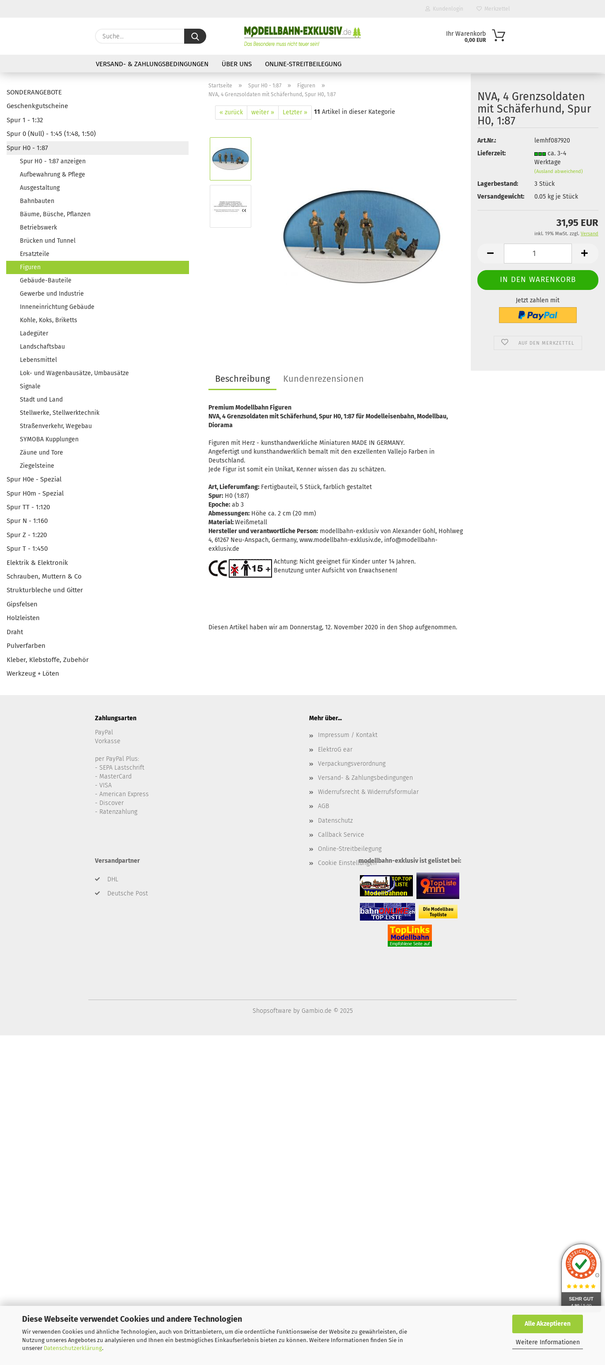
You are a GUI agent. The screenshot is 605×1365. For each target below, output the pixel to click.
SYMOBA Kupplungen (49, 439)
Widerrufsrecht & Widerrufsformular (368, 792)
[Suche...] (195, 36)
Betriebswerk (38, 227)
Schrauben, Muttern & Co (44, 576)
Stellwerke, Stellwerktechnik (59, 413)
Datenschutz (335, 820)
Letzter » (295, 112)
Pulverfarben (26, 646)
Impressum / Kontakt (348, 735)
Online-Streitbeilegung (303, 64)
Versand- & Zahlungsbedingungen (152, 64)
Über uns (237, 64)
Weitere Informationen (548, 1342)
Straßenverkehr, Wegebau (56, 426)
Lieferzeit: (491, 113)
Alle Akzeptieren (548, 1323)
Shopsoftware (272, 1011)
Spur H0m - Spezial (35, 493)
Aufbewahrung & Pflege (52, 174)
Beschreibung (242, 378)
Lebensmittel (38, 360)
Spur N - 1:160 (27, 521)
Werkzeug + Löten (33, 673)
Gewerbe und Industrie (52, 293)
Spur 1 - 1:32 (25, 120)
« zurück (231, 112)
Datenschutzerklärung (73, 1348)
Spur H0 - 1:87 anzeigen (53, 161)
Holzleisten (23, 618)
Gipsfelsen (22, 604)
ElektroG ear (335, 749)
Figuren (30, 267)
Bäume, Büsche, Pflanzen (55, 214)
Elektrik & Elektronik (37, 563)
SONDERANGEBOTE (34, 92)
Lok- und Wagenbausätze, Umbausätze (74, 373)
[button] (490, 213)
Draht (15, 632)
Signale (30, 386)
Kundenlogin (444, 9)
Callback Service (341, 835)
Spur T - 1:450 (27, 549)
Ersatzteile (34, 254)
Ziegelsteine (37, 466)
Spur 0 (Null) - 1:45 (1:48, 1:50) (51, 134)
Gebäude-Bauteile (46, 280)
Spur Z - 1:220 (27, 535)
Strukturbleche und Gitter (45, 590)
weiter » (262, 112)
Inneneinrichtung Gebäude (57, 307)
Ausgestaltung (40, 188)
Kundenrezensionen (323, 378)
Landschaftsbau (42, 346)
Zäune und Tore (41, 452)
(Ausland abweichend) (558, 131)
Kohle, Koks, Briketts (48, 320)
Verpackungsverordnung (352, 763)
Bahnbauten (37, 201)
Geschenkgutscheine (37, 106)
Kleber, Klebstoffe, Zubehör (48, 660)
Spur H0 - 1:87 (27, 148)
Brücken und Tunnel (48, 240)
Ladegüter (34, 333)
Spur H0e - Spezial (34, 479)
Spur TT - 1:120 (28, 507)
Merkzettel (493, 9)
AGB (323, 806)
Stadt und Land (41, 399)
